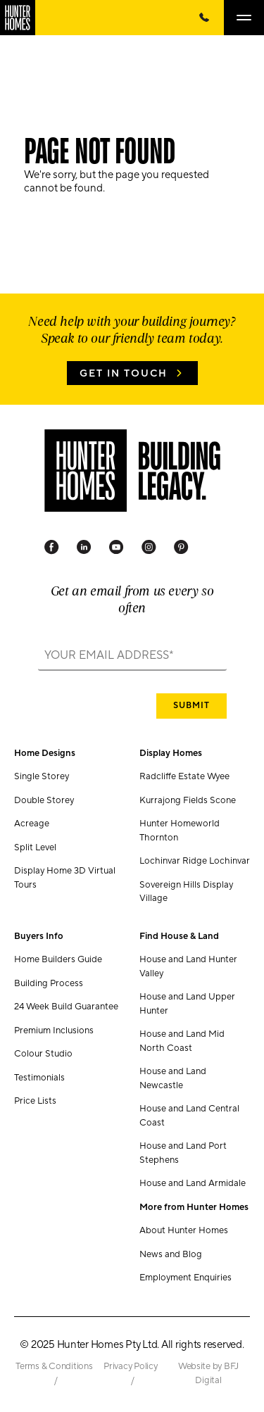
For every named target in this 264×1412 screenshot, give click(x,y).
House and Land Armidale (192, 1183)
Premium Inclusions (54, 1030)
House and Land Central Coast (189, 1115)
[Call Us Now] (204, 17)
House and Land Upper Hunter (187, 1003)
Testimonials (39, 1077)
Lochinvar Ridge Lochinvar (194, 860)
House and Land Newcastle (172, 1078)
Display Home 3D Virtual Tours (64, 877)
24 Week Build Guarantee (66, 1006)
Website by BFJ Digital (208, 1373)
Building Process (48, 983)
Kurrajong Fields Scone (187, 800)
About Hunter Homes (183, 1230)
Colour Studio (43, 1053)
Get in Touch (124, 373)
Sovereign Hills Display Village (186, 891)
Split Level (35, 847)
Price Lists (35, 1101)
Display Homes (170, 753)
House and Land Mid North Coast (182, 1041)
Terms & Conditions (53, 1366)
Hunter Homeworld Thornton (179, 830)
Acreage (31, 823)
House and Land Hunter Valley (188, 966)
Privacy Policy (130, 1366)
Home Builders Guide (58, 959)
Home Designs (44, 753)
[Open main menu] (244, 17)
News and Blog (170, 1254)
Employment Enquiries (185, 1277)
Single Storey (41, 776)
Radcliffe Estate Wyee (184, 776)
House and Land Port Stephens (183, 1153)
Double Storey (44, 800)
